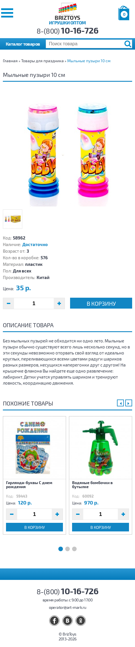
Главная (10, 60)
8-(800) (68, 31)
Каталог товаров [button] (23, 43)
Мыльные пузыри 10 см (88, 60)
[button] (7, 13)
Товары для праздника (42, 60)
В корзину (101, 303)
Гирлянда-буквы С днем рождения (29, 484)
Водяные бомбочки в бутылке (92, 484)
